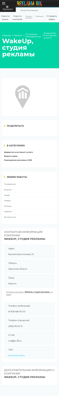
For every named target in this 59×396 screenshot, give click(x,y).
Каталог (8, 8)
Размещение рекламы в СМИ (18, 160)
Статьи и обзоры (28, 17)
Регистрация (32, 10)
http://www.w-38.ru (16, 355)
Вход (23, 10)
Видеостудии (10, 156)
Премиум (39, 16)
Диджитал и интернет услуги (18, 152)
